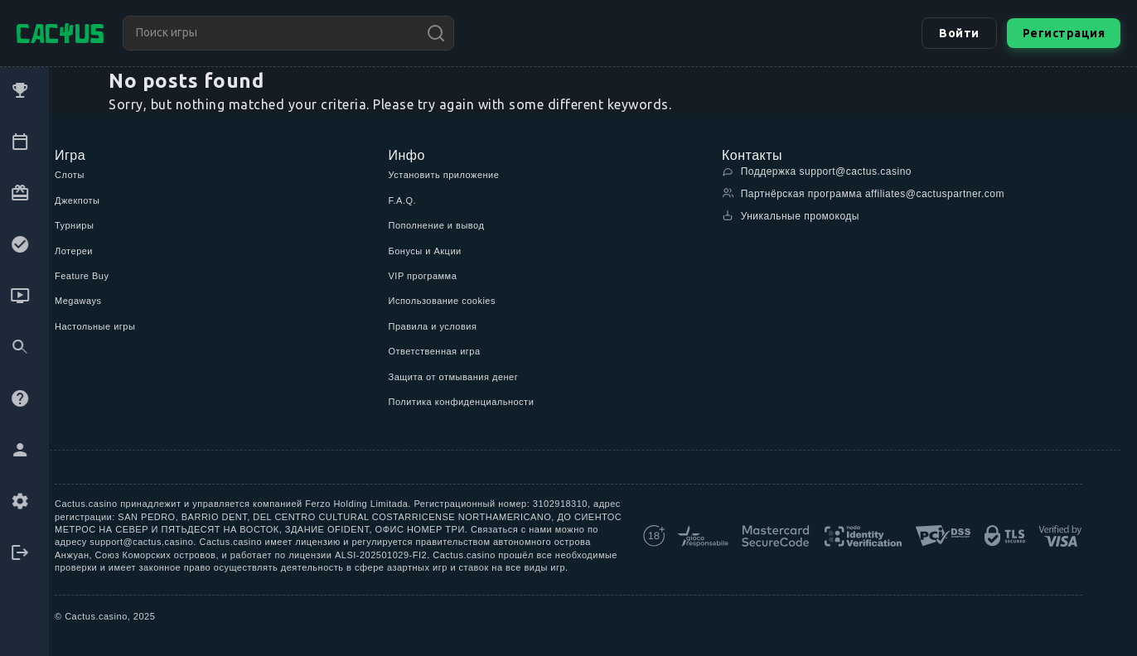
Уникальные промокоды (790, 216)
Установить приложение (444, 175)
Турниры (74, 225)
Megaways (78, 301)
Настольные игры (95, 326)
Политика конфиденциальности (462, 402)
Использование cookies (442, 301)
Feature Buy (82, 276)
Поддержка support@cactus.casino (817, 171)
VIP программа (423, 276)
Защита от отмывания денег (454, 377)
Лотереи (74, 251)
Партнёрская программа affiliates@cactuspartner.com (863, 193)
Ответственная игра (435, 351)
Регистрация (1063, 33)
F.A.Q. (403, 200)
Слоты (70, 175)
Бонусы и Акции (425, 251)
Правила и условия (433, 326)
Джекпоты (77, 200)
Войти (957, 33)
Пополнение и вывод (437, 225)
